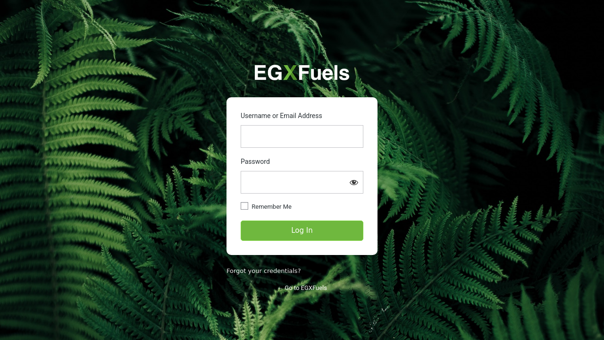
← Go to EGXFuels (302, 287)
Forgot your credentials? (263, 270)
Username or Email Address (281, 115)
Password (255, 161)
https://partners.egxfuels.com (302, 72)
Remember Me (272, 206)
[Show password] (353, 182)
